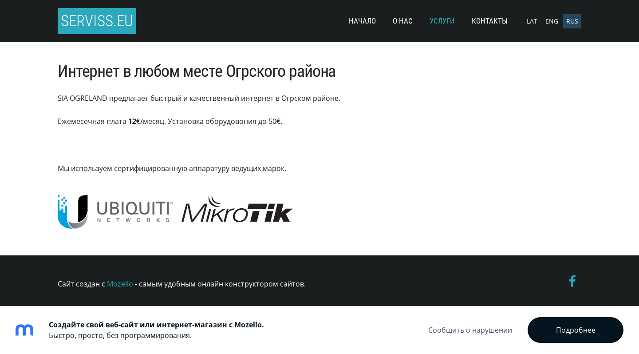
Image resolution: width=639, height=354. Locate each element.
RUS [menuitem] (572, 21)
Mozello (120, 284)
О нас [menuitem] (403, 20)
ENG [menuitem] (551, 21)
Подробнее (576, 330)
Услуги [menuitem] (442, 20)
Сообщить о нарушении (470, 330)
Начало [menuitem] (362, 20)
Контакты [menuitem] (490, 20)
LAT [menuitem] (532, 21)
